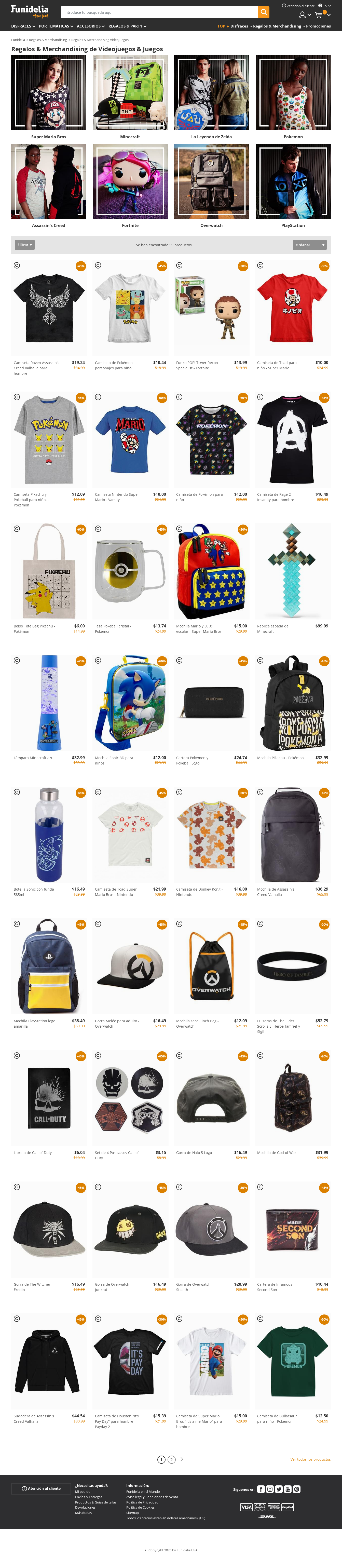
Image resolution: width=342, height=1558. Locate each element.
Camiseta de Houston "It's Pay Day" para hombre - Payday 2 (117, 1421)
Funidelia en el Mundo (143, 1491)
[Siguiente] (182, 1459)
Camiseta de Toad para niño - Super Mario (277, 365)
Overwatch (211, 225)
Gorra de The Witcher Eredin (32, 1287)
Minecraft (130, 137)
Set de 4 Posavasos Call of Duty (117, 1155)
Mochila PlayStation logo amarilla (34, 1023)
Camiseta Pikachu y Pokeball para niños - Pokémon (32, 499)
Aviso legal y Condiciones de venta (152, 1497)
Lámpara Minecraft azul (34, 757)
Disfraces (21, 26)
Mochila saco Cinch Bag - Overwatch (197, 1023)
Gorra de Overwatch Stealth (193, 1287)
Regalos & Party (125, 26)
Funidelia (18, 39)
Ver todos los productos (311, 1459)
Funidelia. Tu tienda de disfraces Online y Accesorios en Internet (29, 12)
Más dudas (83, 1512)
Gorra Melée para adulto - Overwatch (117, 1023)
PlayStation (293, 225)
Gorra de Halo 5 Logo (194, 1152)
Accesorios (89, 26)
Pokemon (293, 137)
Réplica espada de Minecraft (273, 629)
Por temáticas (54, 26)
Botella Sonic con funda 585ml (34, 892)
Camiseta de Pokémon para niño (199, 497)
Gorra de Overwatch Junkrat (112, 1287)
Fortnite (130, 225)
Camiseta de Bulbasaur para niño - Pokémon (277, 1419)
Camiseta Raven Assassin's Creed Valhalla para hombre (36, 368)
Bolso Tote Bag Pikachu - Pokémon (34, 629)
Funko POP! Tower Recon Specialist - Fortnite (197, 365)
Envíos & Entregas (88, 1497)
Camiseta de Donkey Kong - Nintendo (199, 892)
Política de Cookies (140, 1507)
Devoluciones (85, 1507)
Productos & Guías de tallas (95, 1502)
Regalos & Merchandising (48, 39)
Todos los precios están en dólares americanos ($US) (165, 1518)
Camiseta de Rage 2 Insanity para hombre (275, 497)
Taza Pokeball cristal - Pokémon (113, 629)
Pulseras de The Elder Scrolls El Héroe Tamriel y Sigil (278, 1026)
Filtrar (23, 244)
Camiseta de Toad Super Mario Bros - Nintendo (116, 892)
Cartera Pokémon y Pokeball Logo (192, 760)
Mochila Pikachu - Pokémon (280, 757)
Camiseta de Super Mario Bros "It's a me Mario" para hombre (199, 1421)
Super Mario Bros (48, 137)
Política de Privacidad (142, 1502)
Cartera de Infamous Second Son (274, 1287)
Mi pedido (82, 1491)
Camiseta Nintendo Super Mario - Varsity (117, 497)
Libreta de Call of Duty (33, 1152)
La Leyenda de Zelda (211, 137)
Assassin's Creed (48, 225)
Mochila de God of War (276, 1152)
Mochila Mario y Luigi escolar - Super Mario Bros (199, 629)
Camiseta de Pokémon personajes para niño (114, 365)
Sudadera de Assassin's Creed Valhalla (34, 1419)
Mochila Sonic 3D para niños (114, 760)
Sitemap (132, 1512)
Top (221, 26)
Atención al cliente (41, 1488)
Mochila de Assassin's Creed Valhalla (275, 892)
